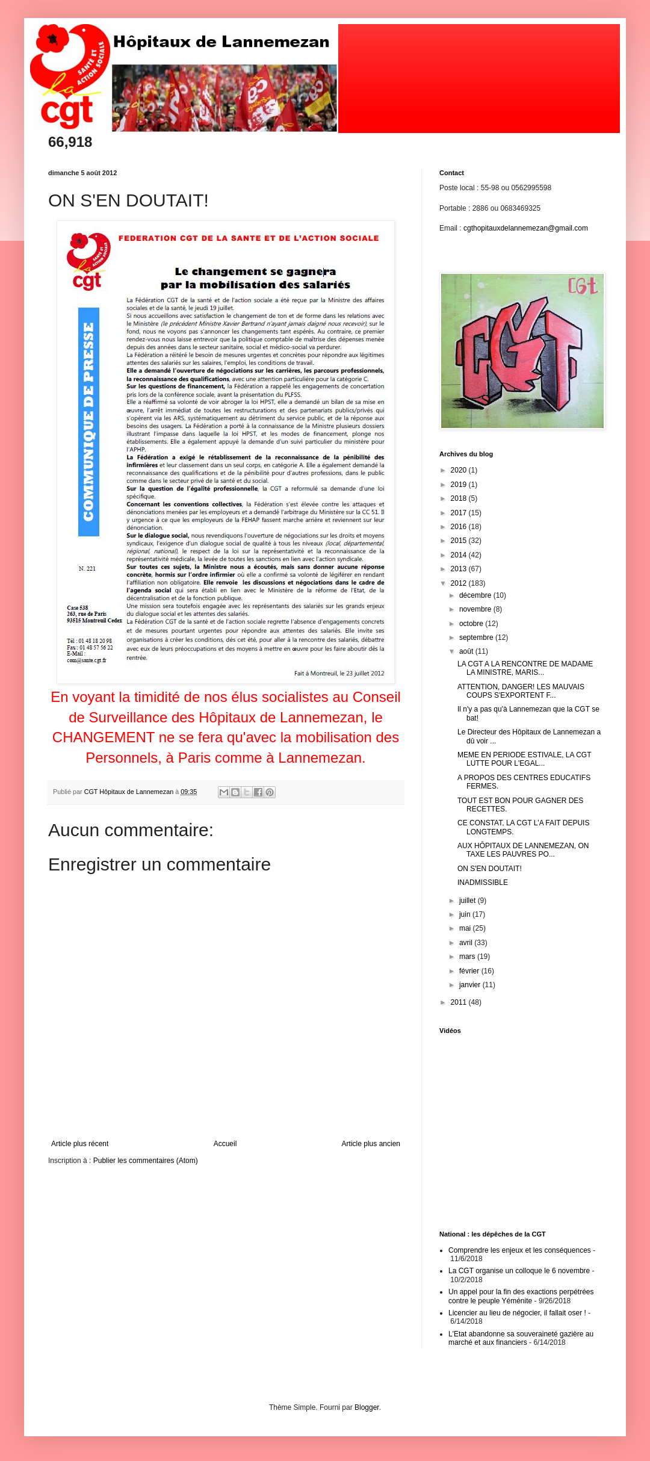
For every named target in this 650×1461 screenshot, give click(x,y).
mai (466, 928)
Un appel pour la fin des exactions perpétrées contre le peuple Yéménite (520, 1296)
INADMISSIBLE (482, 882)
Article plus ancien (371, 1144)
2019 (460, 484)
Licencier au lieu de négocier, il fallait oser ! (517, 1313)
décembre (476, 595)
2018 (460, 498)
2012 (460, 583)
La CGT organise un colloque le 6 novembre (519, 1271)
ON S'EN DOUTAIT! (489, 868)
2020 (460, 470)
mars (468, 956)
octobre (472, 623)
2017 (460, 513)
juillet (468, 900)
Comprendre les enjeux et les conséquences (519, 1250)
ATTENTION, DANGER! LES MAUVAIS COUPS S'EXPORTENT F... (520, 691)
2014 (460, 555)
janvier (471, 985)
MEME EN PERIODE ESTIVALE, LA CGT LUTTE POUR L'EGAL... (524, 759)
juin (465, 914)
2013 (460, 569)
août (467, 651)
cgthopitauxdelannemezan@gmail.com (525, 228)
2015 (460, 540)
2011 (460, 1002)
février (470, 971)
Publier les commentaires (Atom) (145, 1160)
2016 (460, 527)
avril (466, 942)
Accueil (225, 1144)
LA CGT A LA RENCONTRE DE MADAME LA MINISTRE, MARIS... (525, 668)
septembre (477, 637)
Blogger (366, 1407)
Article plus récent (79, 1144)
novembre (476, 609)
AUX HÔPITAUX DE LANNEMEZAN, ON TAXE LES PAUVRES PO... (523, 850)
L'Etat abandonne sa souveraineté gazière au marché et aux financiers (520, 1338)
